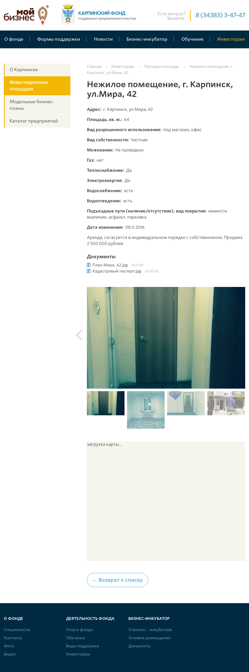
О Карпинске (24, 69)
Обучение (75, 638)
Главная (94, 67)
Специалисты (17, 630)
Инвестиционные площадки (29, 85)
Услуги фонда (79, 630)
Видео (10, 654)
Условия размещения (149, 638)
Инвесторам (122, 67)
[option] (166, 338)
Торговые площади (161, 67)
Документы (139, 646)
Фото (9, 646)
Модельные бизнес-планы (32, 105)
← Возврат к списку (117, 580)
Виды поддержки (82, 646)
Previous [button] (79, 335)
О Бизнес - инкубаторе (150, 630)
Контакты (13, 638)
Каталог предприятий (34, 121)
